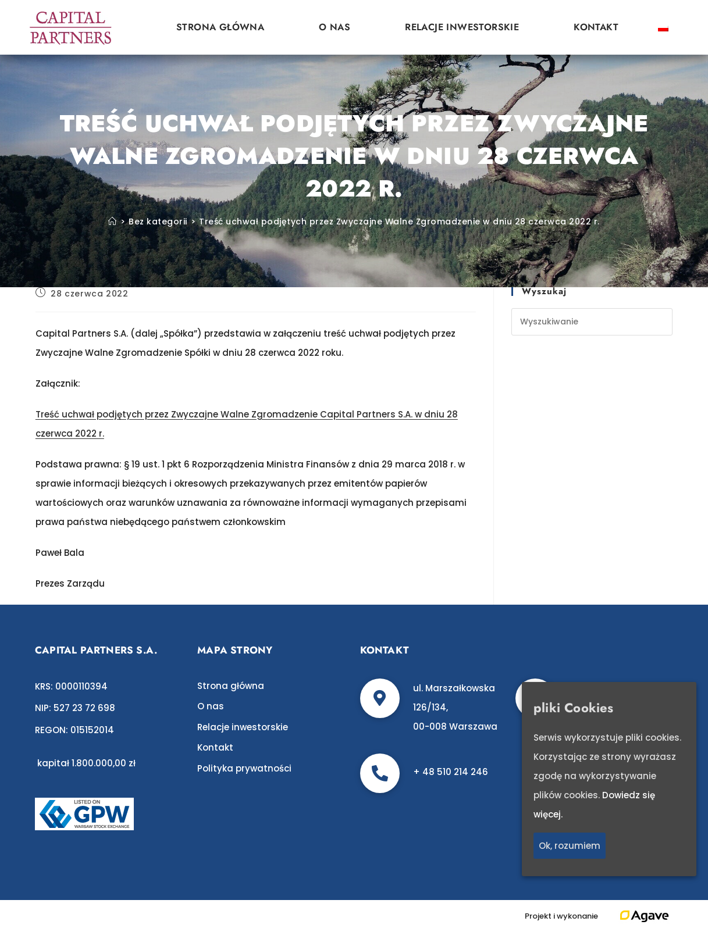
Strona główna (220, 27)
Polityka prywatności (244, 768)
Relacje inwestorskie (462, 27)
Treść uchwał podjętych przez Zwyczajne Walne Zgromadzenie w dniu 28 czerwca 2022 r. (399, 221)
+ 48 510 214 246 (450, 772)
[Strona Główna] (112, 221)
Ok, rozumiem (569, 846)
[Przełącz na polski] (663, 27)
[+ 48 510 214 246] (380, 773)
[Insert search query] (592, 321)
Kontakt (596, 27)
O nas (334, 27)
